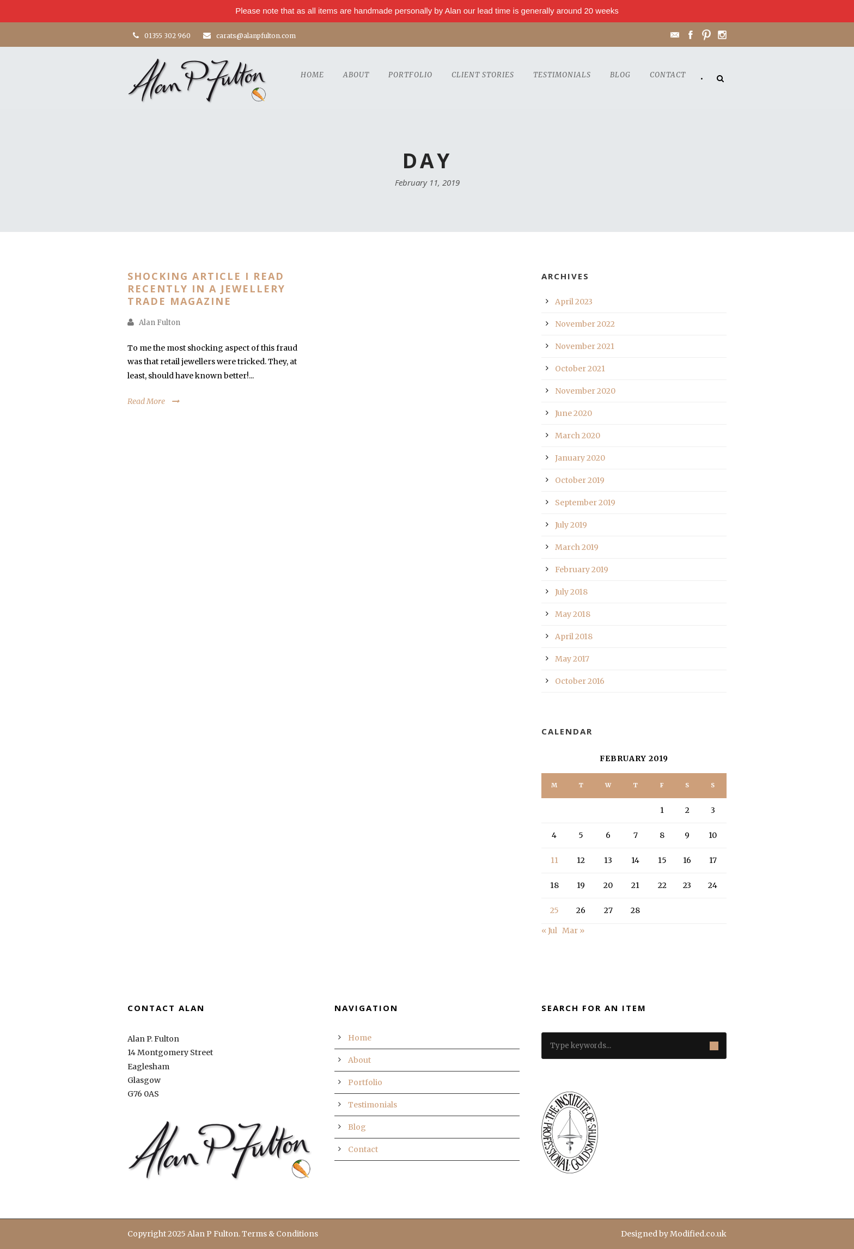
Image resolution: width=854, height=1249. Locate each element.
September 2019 (585, 502)
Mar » (573, 930)
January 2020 (580, 458)
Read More (146, 401)
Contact (668, 74)
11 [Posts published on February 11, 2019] (554, 860)
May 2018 (572, 614)
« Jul (549, 930)
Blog (620, 74)
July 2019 (571, 525)
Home (312, 74)
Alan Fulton (159, 322)
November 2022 (585, 324)
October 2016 (580, 681)
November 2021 (584, 346)
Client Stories (483, 74)
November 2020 (585, 391)
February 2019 (581, 569)
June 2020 (573, 413)
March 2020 (577, 435)
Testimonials (562, 74)
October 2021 (580, 369)
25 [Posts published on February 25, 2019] (554, 910)
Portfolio (410, 74)
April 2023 (574, 302)
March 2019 (577, 547)
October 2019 (580, 480)
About (356, 74)
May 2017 (572, 659)
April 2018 (574, 636)
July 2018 (571, 592)
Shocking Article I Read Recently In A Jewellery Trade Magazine (206, 289)
